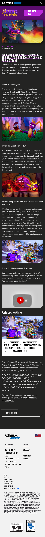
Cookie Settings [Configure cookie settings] (8, 486)
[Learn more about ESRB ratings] (17, 527)
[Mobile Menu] (36, 3)
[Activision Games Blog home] (12, 436)
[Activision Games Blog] (12, 3)
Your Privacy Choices (10, 488)
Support (6, 477)
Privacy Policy (8, 482)
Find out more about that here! (14, 281)
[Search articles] (41, 3)
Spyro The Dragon (12, 458)
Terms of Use (8, 480)
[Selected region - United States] (38, 435)
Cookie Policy (8, 484)
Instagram (27, 456)
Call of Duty (10, 450)
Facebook (26, 450)
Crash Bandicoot (11, 461)
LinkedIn (26, 458)
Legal (5, 475)
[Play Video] (22, 300)
